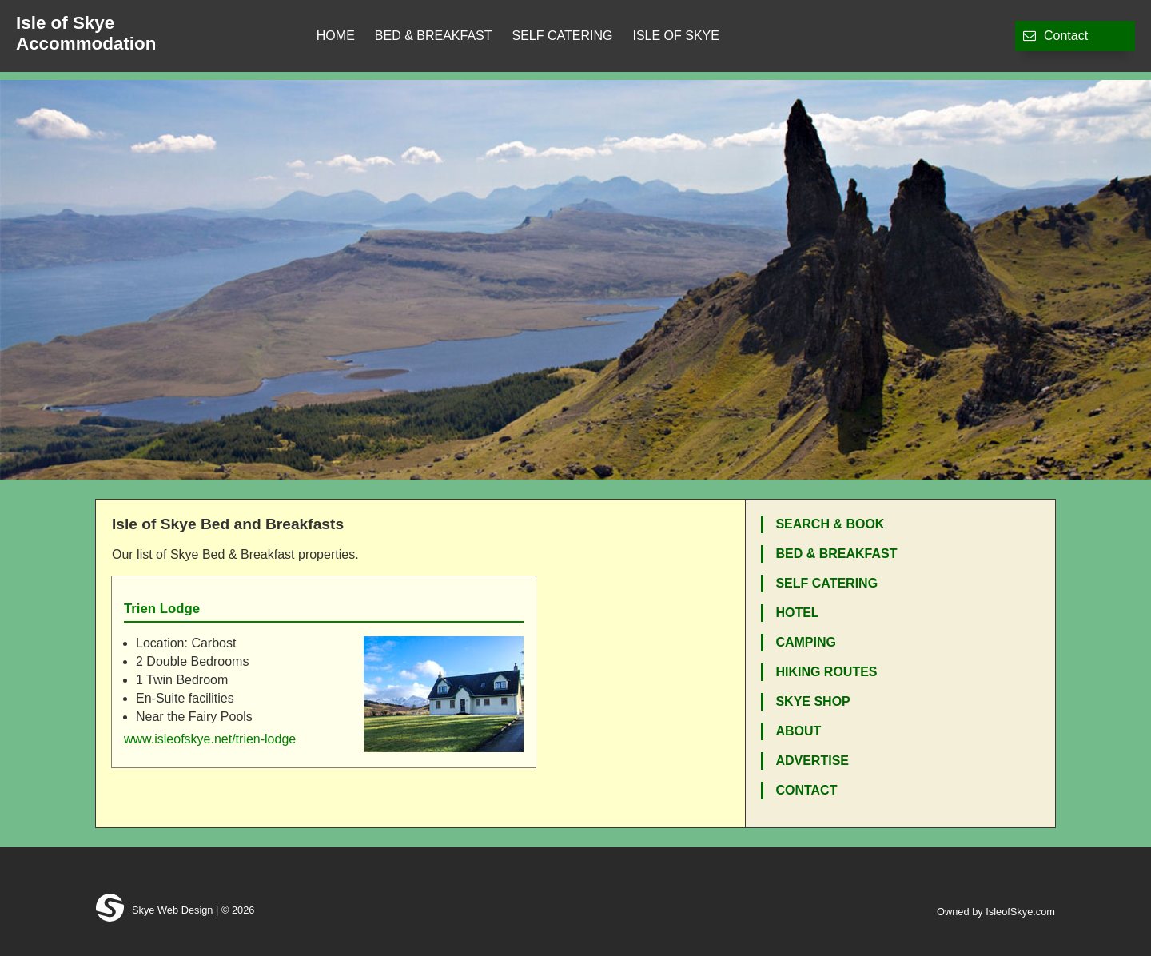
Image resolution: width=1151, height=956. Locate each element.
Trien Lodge (162, 608)
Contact (1055, 35)
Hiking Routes (826, 672)
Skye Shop (812, 701)
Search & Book (829, 524)
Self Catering (562, 35)
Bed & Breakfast (433, 35)
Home (336, 35)
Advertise (812, 760)
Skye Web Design (154, 910)
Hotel (796, 612)
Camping (805, 642)
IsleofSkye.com (1020, 912)
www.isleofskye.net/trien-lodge (210, 739)
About (798, 731)
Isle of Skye (675, 35)
